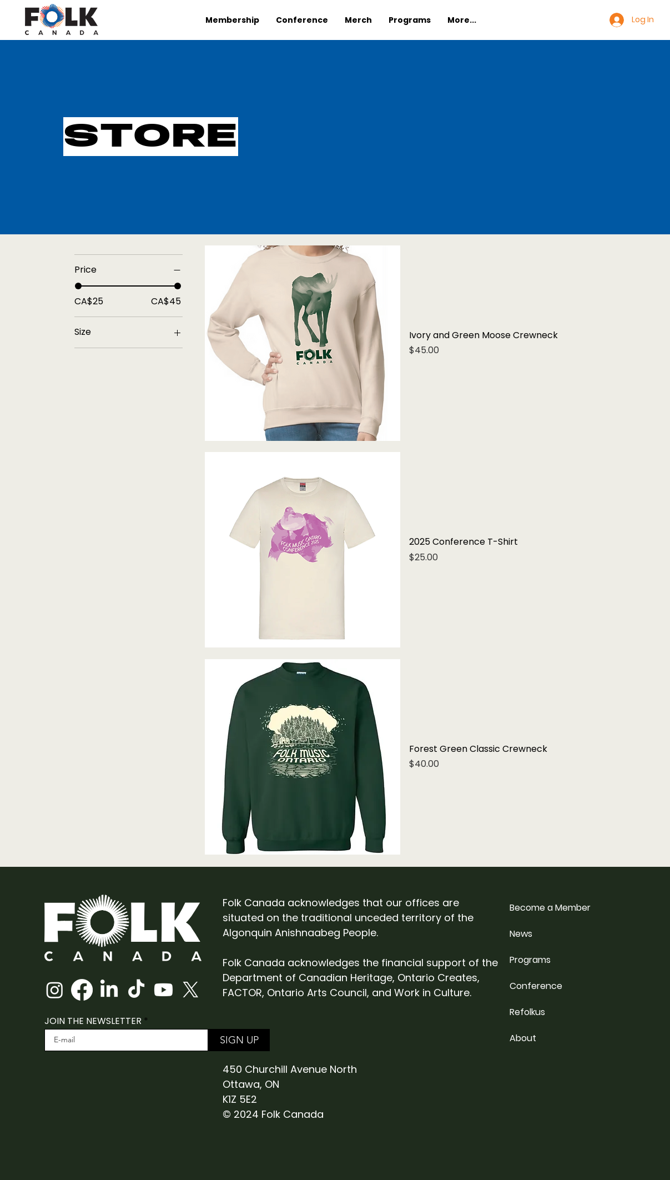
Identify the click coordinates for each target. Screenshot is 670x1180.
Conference (536, 986)
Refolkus (527, 1012)
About (523, 1038)
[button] (232, 20)
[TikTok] (136, 990)
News (521, 933)
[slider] (78, 286)
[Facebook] (82, 990)
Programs (530, 959)
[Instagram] (55, 990)
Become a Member (550, 907)
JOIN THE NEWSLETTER (93, 1021)
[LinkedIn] (109, 990)
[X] (190, 990)
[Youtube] (163, 990)
